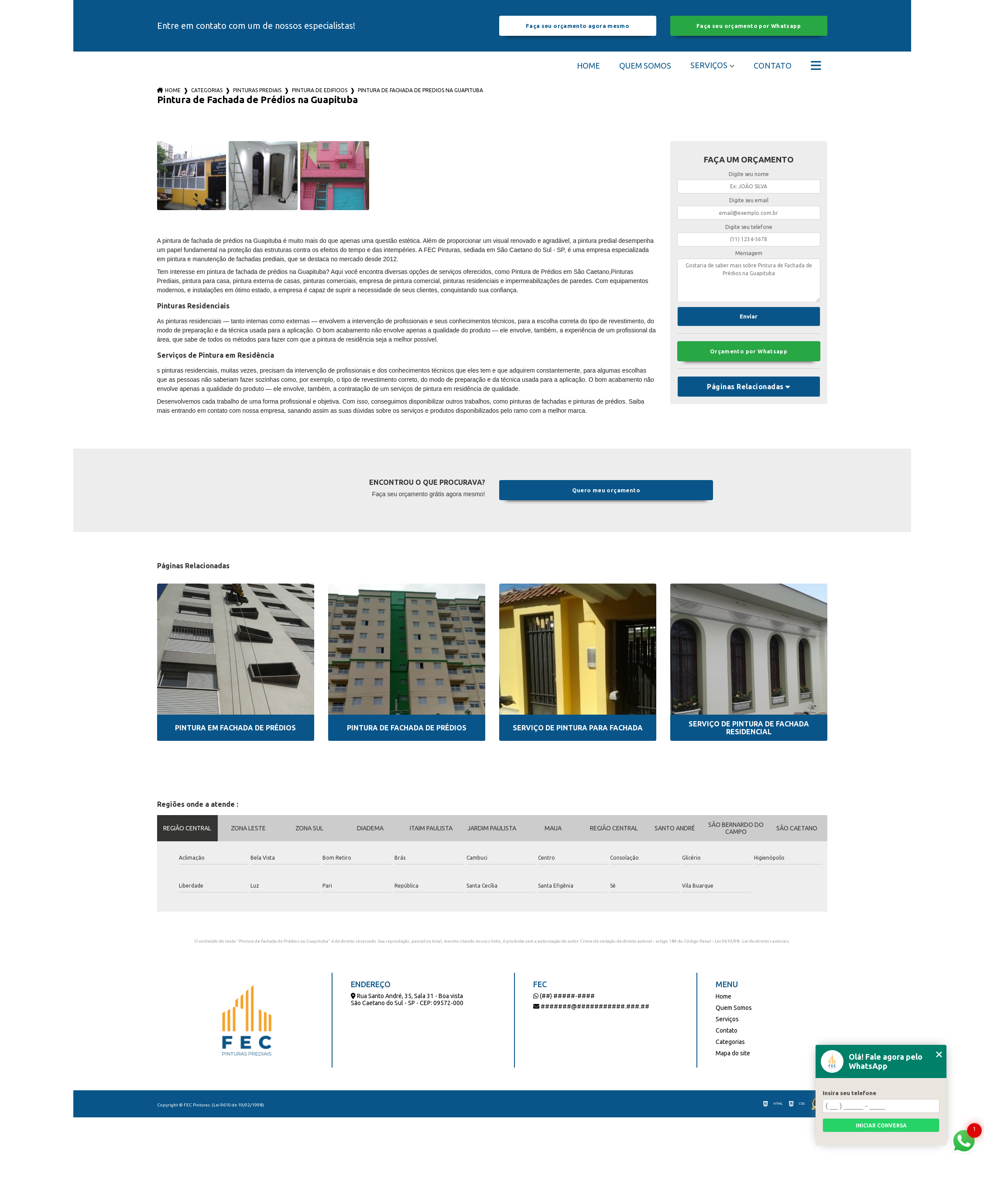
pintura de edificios (319, 90)
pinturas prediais (257, 90)
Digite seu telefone (748, 227)
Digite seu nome (749, 174)
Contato (773, 65)
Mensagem (748, 253)
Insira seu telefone (849, 1092)
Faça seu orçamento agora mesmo (577, 26)
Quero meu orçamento (606, 490)
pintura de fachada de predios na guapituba (420, 90)
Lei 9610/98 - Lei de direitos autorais (752, 941)
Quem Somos (645, 65)
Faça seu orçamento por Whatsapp (748, 26)
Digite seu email (748, 200)
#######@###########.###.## (591, 1006)
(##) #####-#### (564, 995)
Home (588, 65)
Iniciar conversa (881, 1125)
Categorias (207, 90)
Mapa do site (733, 1053)
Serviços (708, 65)
